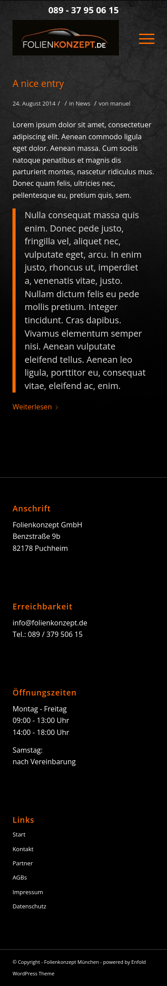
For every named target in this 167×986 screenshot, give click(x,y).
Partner (22, 863)
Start (18, 834)
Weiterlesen (36, 407)
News (83, 103)
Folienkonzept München (71, 962)
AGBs (19, 877)
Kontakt (22, 849)
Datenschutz (29, 906)
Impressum (27, 892)
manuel (120, 103)
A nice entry (38, 83)
